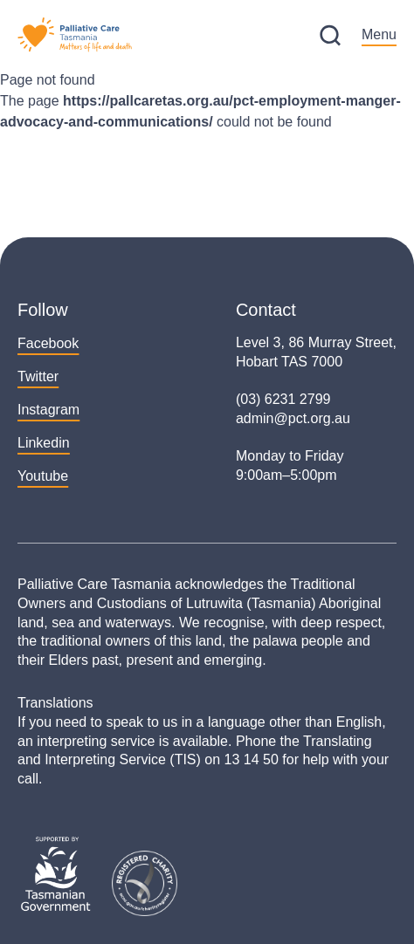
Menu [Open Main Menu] (379, 34)
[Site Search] (330, 35)
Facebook (48, 343)
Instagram (48, 409)
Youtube (42, 476)
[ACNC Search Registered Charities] (144, 883)
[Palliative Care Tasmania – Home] (74, 34)
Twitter (38, 376)
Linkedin (43, 442)
